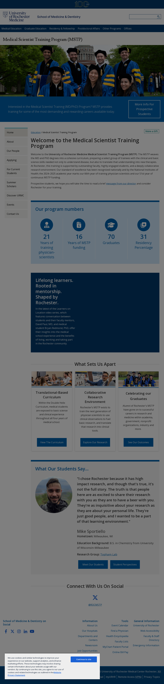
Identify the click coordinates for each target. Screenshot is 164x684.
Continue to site (83, 659)
